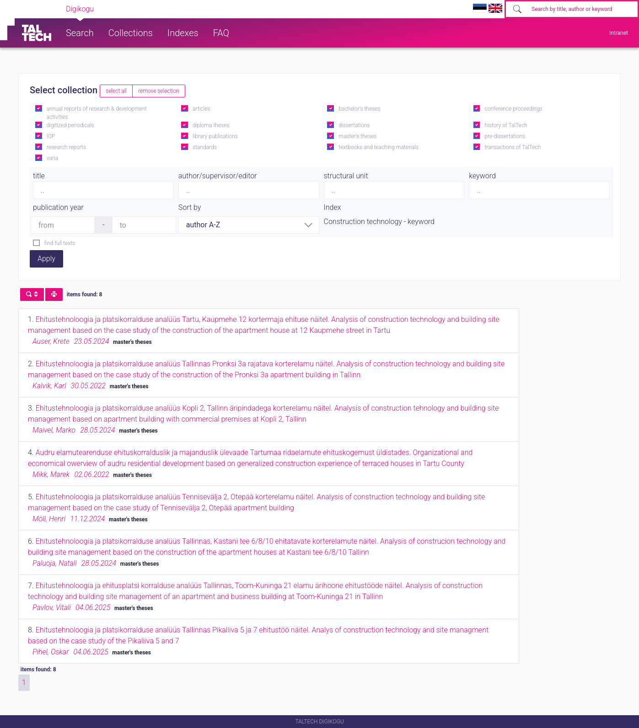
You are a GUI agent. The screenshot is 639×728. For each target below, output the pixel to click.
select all (116, 91)
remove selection (158, 91)
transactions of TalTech (513, 147)
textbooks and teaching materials (378, 147)
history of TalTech (506, 125)
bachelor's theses (359, 109)
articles (201, 109)
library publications (215, 136)
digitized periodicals (70, 125)
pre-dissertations (505, 136)
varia (52, 158)
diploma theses (211, 125)
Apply (46, 258)
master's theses (357, 136)
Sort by (189, 207)
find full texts (59, 243)
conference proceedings (513, 109)
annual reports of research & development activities (97, 113)
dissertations (354, 125)
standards (205, 147)
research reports (66, 147)
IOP (51, 136)
